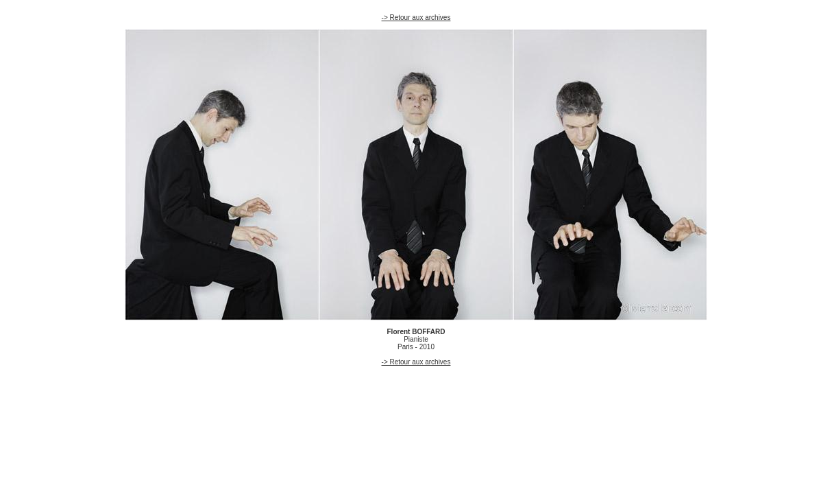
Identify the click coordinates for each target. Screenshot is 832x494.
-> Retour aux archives (416, 17)
